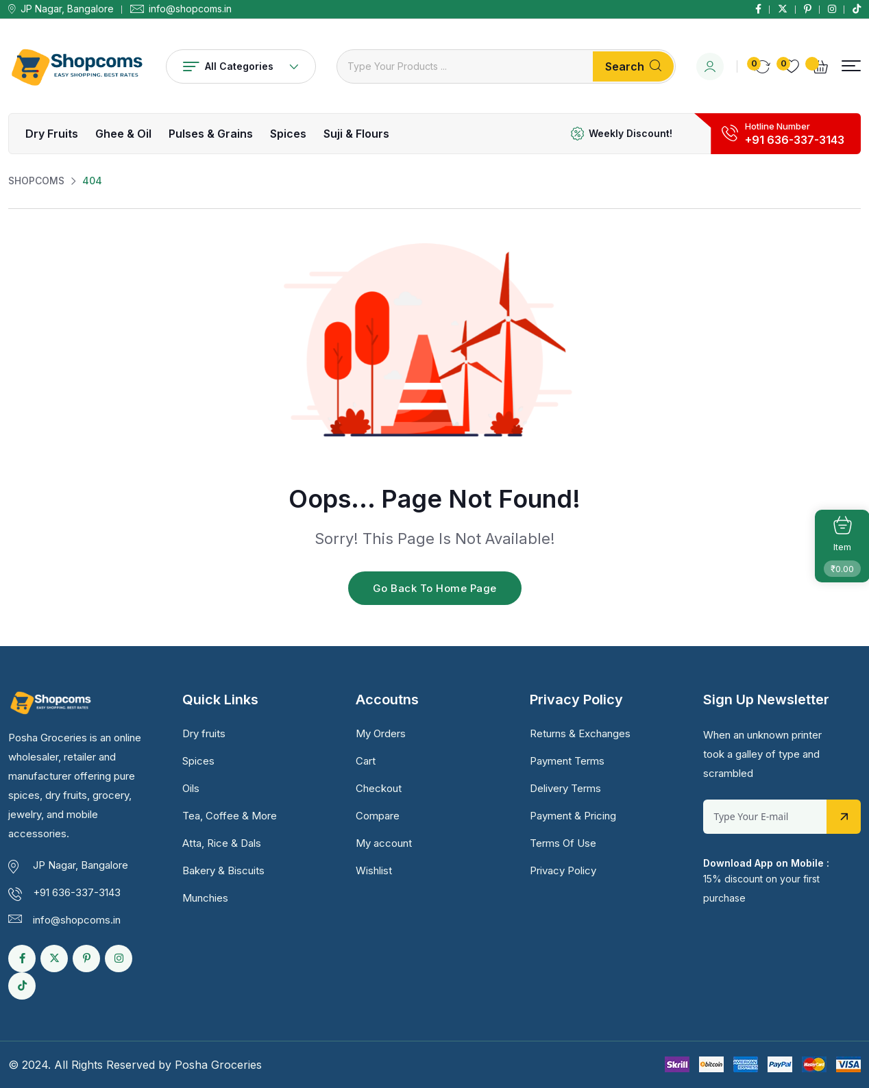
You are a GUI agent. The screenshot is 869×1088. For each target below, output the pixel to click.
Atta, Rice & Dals (221, 843)
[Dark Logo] (76, 66)
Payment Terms (567, 760)
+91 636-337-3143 (794, 140)
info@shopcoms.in (190, 9)
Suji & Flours (356, 133)
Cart (366, 760)
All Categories (241, 66)
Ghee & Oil (123, 133)
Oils (190, 788)
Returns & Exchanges (580, 733)
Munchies (205, 897)
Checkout (379, 788)
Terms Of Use (563, 843)
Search (633, 66)
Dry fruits (51, 133)
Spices (288, 133)
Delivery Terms (565, 788)
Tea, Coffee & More (229, 815)
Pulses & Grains (211, 133)
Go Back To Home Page (435, 588)
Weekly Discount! (630, 133)
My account (384, 843)
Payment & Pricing (573, 815)
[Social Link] (758, 9)
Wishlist (374, 870)
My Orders (381, 733)
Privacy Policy (563, 870)
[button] (851, 66)
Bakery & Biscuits (223, 870)
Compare (378, 815)
